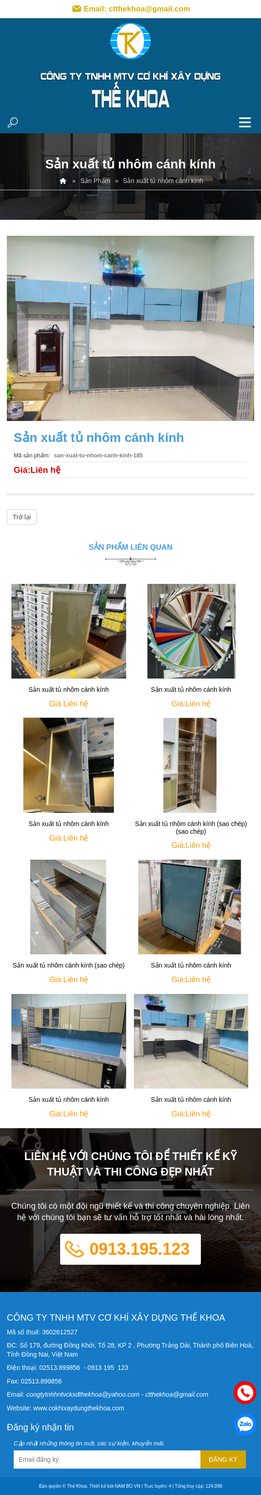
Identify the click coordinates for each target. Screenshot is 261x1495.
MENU (245, 122)
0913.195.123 (139, 1249)
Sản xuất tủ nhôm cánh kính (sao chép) (69, 965)
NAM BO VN (127, 1486)
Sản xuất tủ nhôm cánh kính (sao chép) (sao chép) (191, 827)
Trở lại (22, 517)
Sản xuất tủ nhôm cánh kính (69, 689)
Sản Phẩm (95, 180)
